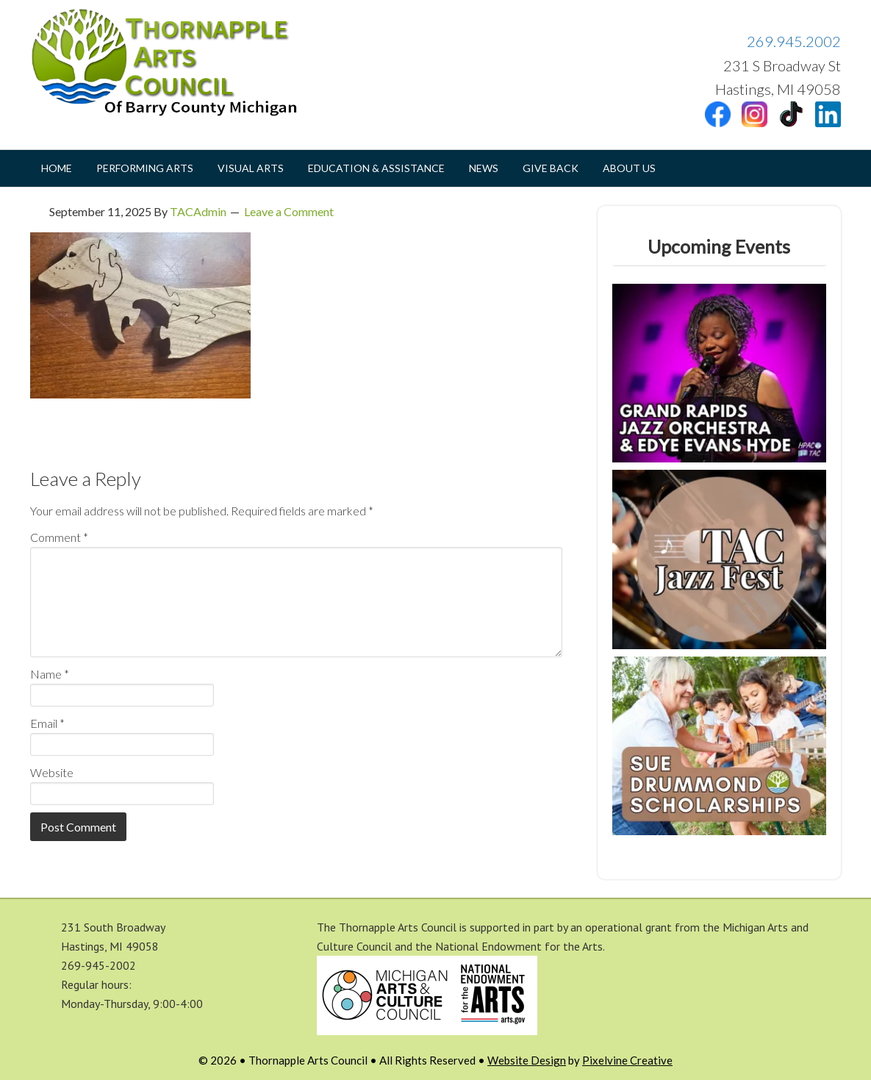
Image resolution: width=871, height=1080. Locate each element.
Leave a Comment (289, 211)
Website (52, 772)
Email (47, 723)
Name (49, 674)
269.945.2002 (794, 41)
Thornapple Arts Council (177, 62)
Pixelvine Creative (627, 1060)
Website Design (526, 1060)
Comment (59, 537)
